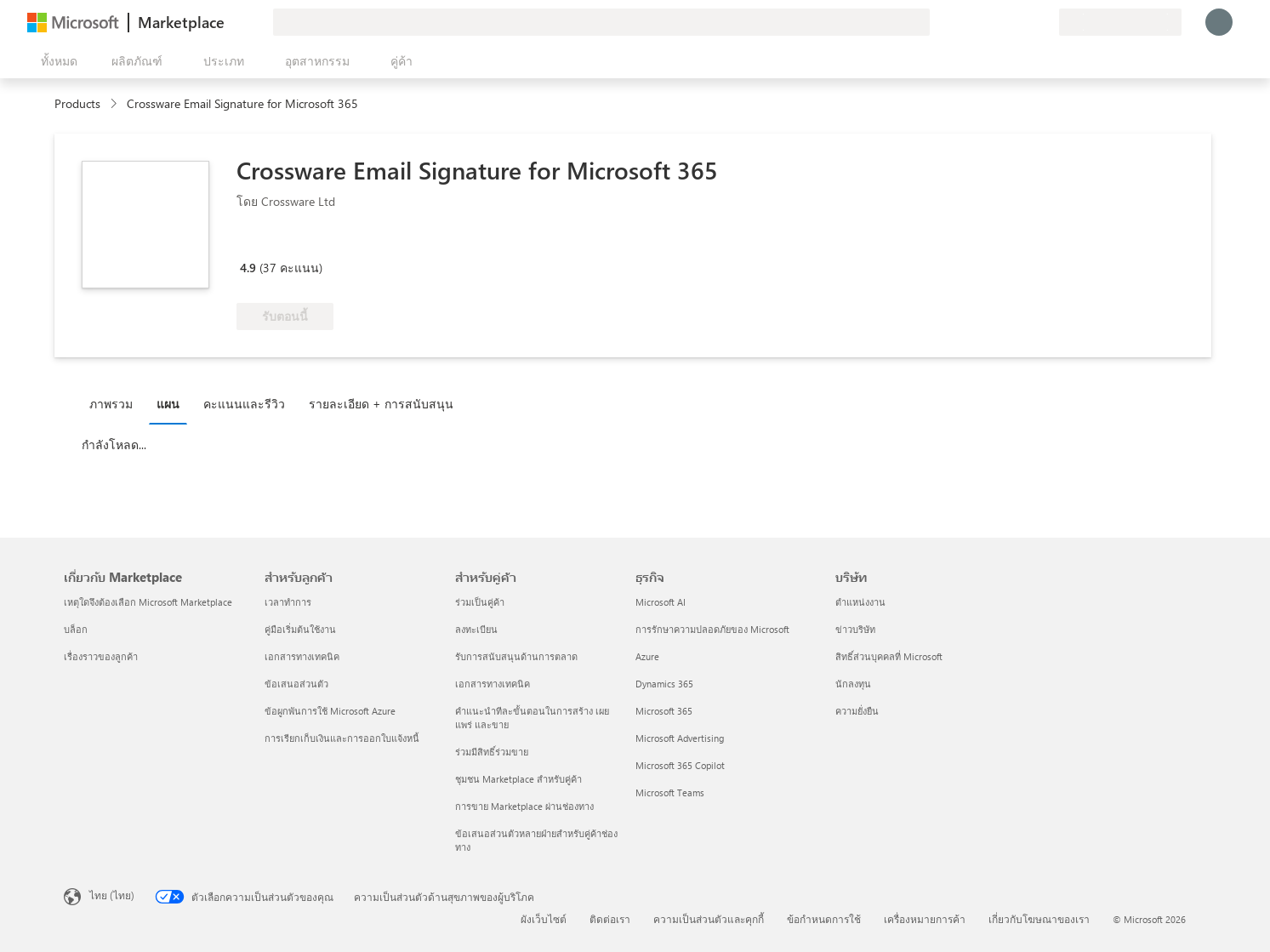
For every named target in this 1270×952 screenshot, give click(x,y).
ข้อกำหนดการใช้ (824, 919)
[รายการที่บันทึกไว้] (1025, 22)
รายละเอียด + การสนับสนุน (381, 404)
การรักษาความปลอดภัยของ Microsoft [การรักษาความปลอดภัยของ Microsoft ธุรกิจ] (712, 629)
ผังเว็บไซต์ (544, 919)
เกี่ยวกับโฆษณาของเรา (1039, 919)
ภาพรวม (111, 404)
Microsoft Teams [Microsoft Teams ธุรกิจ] (669, 792)
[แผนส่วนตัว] (1045, 22)
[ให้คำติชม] (984, 22)
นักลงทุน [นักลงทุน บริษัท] (853, 683)
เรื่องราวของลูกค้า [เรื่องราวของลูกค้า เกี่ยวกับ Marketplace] (101, 656)
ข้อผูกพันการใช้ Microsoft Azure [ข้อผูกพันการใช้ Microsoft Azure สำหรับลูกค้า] (330, 710)
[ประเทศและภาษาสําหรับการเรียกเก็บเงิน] (1120, 22)
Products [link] (77, 103)
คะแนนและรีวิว (244, 404)
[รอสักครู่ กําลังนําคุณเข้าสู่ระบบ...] (1219, 22)
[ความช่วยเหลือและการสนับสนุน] (1004, 22)
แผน (168, 404)
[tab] (115, 403)
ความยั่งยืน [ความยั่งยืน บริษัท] (857, 710)
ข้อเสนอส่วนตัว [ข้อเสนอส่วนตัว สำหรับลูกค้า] (296, 683)
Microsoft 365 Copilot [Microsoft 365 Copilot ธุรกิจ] (680, 765)
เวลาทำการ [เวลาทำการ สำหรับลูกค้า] (288, 602)
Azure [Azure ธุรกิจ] (647, 656)
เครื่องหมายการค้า (924, 919)
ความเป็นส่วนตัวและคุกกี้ (708, 919)
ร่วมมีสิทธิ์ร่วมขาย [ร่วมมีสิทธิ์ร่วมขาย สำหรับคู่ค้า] (491, 751)
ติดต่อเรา (609, 919)
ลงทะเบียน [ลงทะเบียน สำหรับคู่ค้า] (476, 629)
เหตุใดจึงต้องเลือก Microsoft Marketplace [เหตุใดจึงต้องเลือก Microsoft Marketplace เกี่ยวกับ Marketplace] (148, 602)
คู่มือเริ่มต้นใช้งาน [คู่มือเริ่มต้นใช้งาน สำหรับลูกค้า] (300, 629)
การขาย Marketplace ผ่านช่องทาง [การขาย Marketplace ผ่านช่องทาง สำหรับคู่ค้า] (524, 806)
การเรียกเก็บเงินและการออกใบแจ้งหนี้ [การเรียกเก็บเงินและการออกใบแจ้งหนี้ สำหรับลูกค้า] (342, 738)
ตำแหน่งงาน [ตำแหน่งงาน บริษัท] (860, 602)
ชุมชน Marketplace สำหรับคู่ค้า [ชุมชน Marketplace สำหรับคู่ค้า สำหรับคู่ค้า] (518, 778)
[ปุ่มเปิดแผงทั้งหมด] (55, 61)
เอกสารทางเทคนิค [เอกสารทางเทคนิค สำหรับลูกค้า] (302, 656)
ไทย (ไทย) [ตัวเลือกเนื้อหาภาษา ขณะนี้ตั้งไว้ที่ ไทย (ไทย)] (111, 895)
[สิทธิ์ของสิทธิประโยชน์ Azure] (366, 243)
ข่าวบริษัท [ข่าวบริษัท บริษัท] (855, 629)
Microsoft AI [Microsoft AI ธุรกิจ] (660, 602)
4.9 (248, 267)
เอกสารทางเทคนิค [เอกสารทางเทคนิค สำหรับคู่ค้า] (492, 683)
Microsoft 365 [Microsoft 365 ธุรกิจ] (663, 710)
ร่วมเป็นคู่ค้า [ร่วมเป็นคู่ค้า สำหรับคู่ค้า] (479, 602)
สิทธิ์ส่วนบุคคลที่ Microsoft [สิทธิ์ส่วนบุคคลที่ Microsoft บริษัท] (889, 656)
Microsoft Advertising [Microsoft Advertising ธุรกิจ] (679, 738)
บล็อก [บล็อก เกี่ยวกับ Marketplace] (76, 629)
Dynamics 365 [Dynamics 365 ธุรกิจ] (664, 683)
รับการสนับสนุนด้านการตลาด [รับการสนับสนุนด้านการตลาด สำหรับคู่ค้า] (516, 656)
